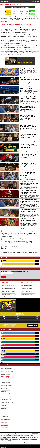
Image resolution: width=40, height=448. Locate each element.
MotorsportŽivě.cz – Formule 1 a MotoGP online (9, 280)
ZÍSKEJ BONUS (32, 11)
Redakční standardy (9, 446)
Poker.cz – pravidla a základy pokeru (26, 272)
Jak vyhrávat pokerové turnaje (6, 382)
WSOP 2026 (3, 414)
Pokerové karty (4, 408)
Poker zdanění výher (5, 425)
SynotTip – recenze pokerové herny (7, 368)
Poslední (25, 228)
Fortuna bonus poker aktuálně (6, 374)
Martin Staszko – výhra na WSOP (6, 419)
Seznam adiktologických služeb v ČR (20, 442)
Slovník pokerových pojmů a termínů (7, 385)
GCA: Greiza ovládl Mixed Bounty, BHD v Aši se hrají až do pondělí (28, 211)
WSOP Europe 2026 (5, 416)
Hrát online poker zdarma (5, 397)
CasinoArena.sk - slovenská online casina (27, 283)
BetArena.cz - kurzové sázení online (7, 272)
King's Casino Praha (5, 411)
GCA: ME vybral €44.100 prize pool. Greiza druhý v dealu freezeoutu (29, 156)
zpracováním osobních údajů (11, 263)
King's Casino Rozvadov (27, 69)
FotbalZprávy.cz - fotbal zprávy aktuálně (7, 275)
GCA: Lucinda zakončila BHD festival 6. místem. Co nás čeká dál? (29, 201)
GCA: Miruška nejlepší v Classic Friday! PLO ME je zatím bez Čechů (28, 116)
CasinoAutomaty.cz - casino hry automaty (27, 278)
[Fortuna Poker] (8, 311)
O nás (1, 446)
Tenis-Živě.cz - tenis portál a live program (8, 278)
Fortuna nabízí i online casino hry (6, 428)
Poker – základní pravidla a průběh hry (7, 377)
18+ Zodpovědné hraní (34, 446)
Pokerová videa (4, 391)
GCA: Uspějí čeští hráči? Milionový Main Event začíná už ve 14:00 (29, 165)
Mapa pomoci (27, 442)
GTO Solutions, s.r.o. (3, 447)
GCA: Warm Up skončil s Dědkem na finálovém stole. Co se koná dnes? (29, 183)
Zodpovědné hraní (13, 435)
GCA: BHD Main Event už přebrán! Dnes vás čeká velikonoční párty (28, 220)
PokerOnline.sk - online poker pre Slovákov (27, 284)
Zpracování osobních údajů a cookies (24, 446)
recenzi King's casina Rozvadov (23, 60)
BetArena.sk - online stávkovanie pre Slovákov (8, 281)
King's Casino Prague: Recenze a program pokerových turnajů (27, 88)
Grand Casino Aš (4, 413)
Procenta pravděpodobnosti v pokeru (7, 380)
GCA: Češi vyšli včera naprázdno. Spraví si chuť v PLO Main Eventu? (28, 126)
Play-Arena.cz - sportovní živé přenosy (26, 280)
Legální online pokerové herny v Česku (7, 396)
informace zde (18, 439)
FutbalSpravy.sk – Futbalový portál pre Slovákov (28, 281)
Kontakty (4, 446)
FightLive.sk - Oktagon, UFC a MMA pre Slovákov (9, 283)
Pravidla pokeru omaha (5, 388)
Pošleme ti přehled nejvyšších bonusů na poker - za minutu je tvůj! (14, 259)
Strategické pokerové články (6, 393)
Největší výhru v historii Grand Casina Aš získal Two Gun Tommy (29, 98)
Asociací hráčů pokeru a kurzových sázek (27, 435)
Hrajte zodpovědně (3, 437)
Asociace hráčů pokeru (5, 427)
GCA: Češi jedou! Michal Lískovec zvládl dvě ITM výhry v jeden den (29, 174)
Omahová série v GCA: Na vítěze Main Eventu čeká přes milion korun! (28, 146)
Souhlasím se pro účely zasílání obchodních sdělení (14, 263)
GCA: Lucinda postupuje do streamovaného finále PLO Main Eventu (27, 107)
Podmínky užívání (15, 446)
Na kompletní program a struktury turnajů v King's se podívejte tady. (17, 24)
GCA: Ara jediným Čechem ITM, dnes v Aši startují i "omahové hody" (28, 136)
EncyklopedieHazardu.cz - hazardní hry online (27, 275)
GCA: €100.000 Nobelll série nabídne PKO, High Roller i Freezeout (28, 192)
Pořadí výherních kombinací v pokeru (7, 379)
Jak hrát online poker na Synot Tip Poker (7, 402)
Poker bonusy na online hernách (6, 399)
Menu (38, 1)
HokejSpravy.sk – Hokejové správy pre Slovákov (9, 284)
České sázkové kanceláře (5, 430)
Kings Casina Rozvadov (33, 41)
